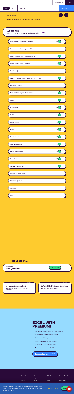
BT (13, 8)
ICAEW (48, 380)
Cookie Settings (53, 388)
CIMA (48, 378)
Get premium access (45, 354)
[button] (69, 389)
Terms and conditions (64, 375)
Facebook (23, 375)
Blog (35, 378)
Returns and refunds (64, 378)
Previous (61, 15)
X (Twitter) (23, 378)
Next (66, 15)
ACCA (6, 8)
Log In (69, 2)
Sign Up (59, 2)
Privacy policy (62, 380)
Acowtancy (11, 2)
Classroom (23, 8)
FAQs (35, 380)
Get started (55, 267)
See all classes (11, 15)
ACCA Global (50, 375)
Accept (66, 388)
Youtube (23, 380)
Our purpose (37, 375)
